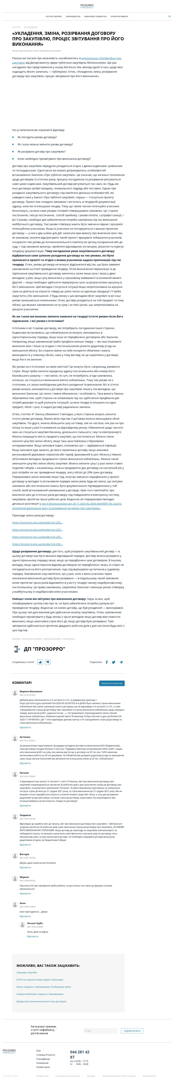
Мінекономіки (149, 1076)
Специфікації (43, 1058)
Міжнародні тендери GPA (95, 16)
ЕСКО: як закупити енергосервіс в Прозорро (40, 979)
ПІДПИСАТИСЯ (132, 1031)
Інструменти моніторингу (68, 1076)
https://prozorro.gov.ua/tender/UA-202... (37, 522)
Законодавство (73, 16)
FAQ (38, 1050)
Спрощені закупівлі (27, 972)
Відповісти (25, 727)
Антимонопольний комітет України (119, 1076)
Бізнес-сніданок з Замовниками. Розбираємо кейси (44, 986)
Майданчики (42, 1076)
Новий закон (43, 1067)
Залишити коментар (112, 683)
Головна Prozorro (45, 1054)
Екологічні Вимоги (119, 16)
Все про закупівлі (54, 16)
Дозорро (91, 1076)
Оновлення (42, 1063)
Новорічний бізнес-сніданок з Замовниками (40, 994)
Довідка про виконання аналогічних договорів (41, 1001)
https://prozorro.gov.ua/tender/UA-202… (37, 544)
